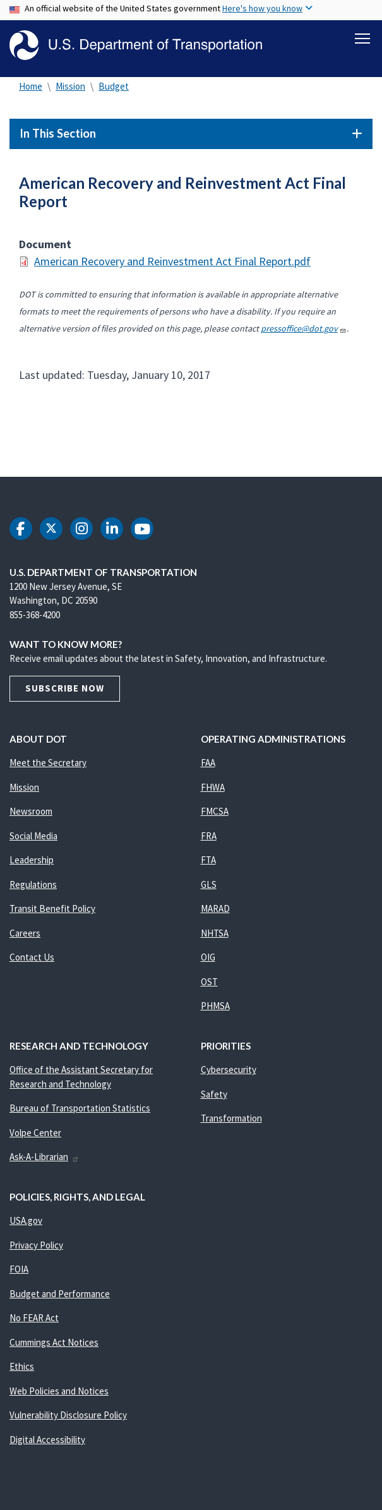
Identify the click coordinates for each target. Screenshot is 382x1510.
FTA (208, 862)
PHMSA (215, 1008)
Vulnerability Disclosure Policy (68, 1417)
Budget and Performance (59, 1296)
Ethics (21, 1369)
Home (30, 88)
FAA (208, 765)
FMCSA (215, 814)
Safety (214, 1096)
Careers (24, 935)
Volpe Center (35, 1135)
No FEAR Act (34, 1320)
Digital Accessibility (47, 1441)
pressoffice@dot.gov (304, 331)
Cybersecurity (228, 1072)
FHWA (213, 789)
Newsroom (30, 814)
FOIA (18, 1272)
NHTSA (215, 935)
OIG (208, 960)
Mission (70, 88)
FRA (209, 838)
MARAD (215, 911)
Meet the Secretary (48, 765)
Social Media (33, 838)
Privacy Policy (36, 1247)
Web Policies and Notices (59, 1393)
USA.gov (25, 1223)
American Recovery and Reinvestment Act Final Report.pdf (172, 263)
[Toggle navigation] (362, 38)
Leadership (31, 862)
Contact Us (31, 960)
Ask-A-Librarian (44, 1159)
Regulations (33, 886)
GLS (209, 886)
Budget (113, 88)
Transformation (231, 1121)
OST (209, 984)
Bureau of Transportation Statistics (79, 1111)
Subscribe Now (64, 691)
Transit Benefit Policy (52, 911)
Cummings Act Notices (53, 1344)
